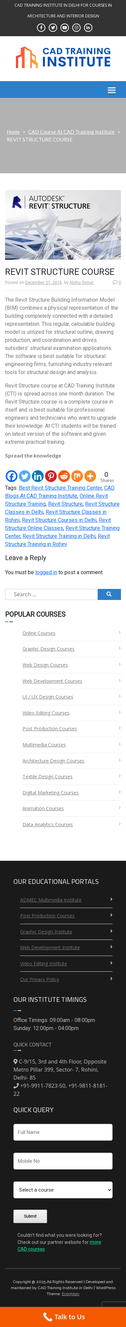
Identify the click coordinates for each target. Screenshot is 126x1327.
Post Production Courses (50, 728)
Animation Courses (43, 808)
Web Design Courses (45, 665)
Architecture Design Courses (53, 761)
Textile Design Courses (48, 776)
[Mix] (77, 471)
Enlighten (70, 1293)
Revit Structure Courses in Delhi (59, 520)
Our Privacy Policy (39, 979)
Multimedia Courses (44, 744)
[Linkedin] (38, 471)
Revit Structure (65, 504)
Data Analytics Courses (48, 824)
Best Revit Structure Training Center (60, 488)
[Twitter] (25, 471)
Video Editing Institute (43, 963)
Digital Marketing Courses (51, 792)
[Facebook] (11, 471)
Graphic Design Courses (49, 649)
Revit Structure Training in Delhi (59, 536)
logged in (46, 572)
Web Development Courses (52, 681)
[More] (90, 471)
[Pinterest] (51, 471)
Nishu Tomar (82, 282)
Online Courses (39, 633)
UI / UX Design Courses (48, 696)
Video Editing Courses (46, 713)
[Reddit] (64, 471)
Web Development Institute (50, 947)
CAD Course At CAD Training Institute (71, 132)
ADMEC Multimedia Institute (51, 900)
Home (13, 132)
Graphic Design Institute (46, 931)
